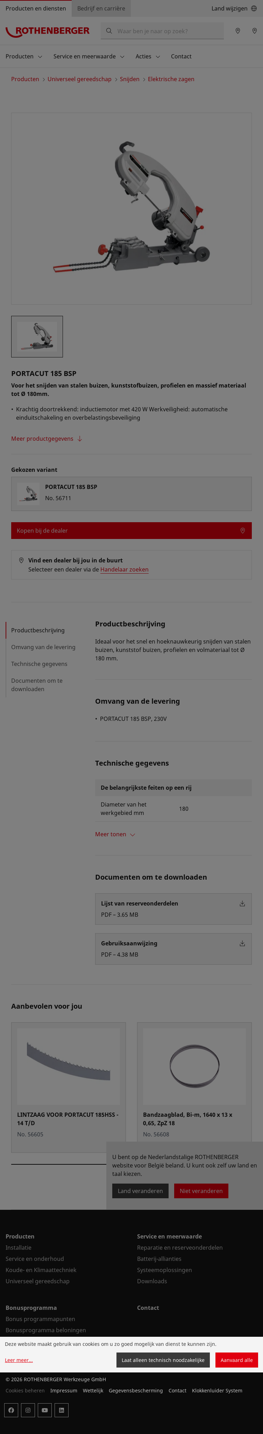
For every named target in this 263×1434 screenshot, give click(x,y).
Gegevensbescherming (136, 1390)
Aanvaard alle (237, 1360)
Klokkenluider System (217, 1390)
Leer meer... (19, 1360)
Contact (177, 1390)
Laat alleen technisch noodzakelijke (163, 1360)
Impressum (63, 1390)
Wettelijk (93, 1390)
